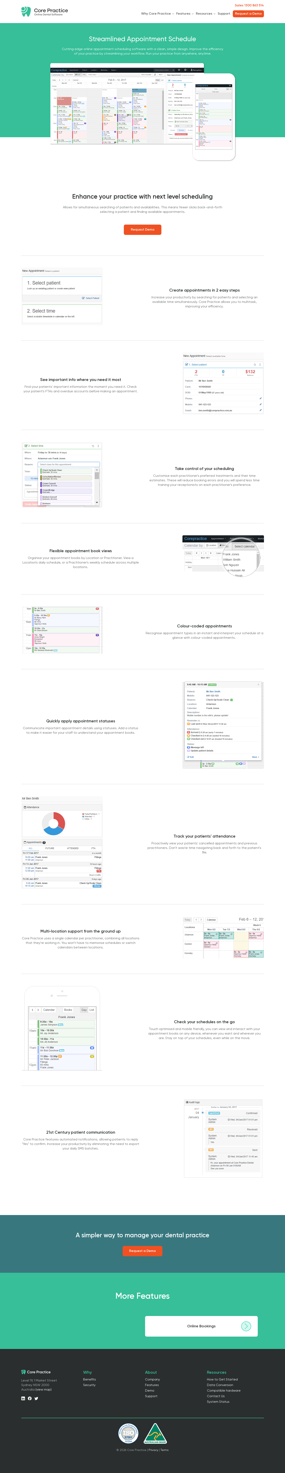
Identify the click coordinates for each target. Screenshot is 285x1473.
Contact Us (216, 1396)
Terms (165, 1450)
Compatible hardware (224, 1390)
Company (152, 1379)
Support (224, 13)
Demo (149, 1390)
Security (89, 1385)
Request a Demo (142, 1251)
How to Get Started (222, 1379)
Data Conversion (220, 1385)
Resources (204, 13)
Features (183, 13)
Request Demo (142, 229)
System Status (218, 1402)
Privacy (153, 1450)
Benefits (89, 1379)
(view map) (43, 1389)
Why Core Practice (156, 13)
